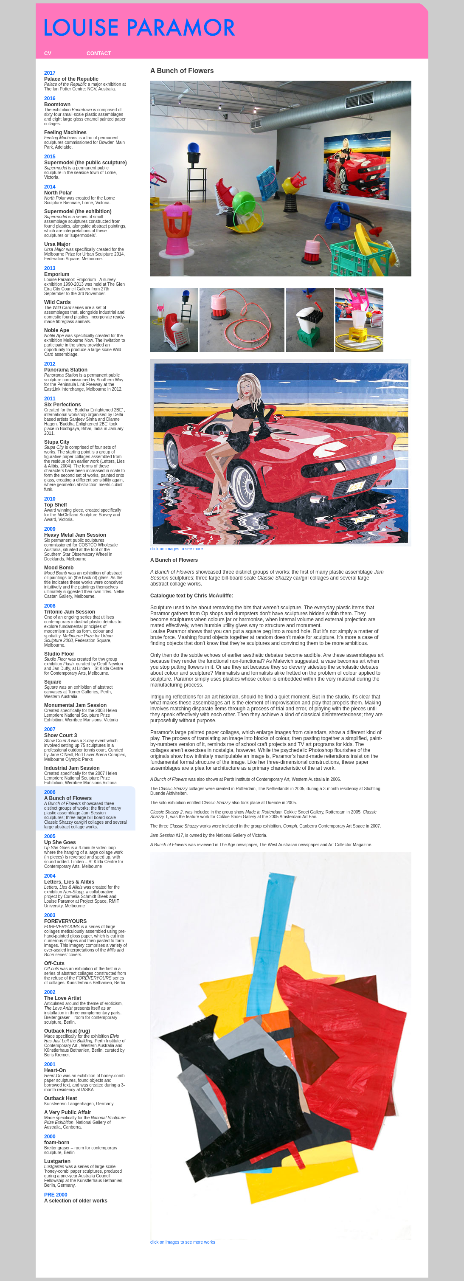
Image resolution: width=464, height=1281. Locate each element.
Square (53, 682)
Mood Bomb (58, 568)
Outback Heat (60, 1098)
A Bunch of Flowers (68, 798)
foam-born (56, 1143)
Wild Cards (57, 302)
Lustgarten (57, 1161)
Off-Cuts (54, 963)
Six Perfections (62, 405)
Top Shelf (55, 505)
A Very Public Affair (67, 1112)
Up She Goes (60, 842)
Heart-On (55, 1070)
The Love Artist (62, 998)
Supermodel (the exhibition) (78, 211)
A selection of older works (75, 1201)
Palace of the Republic (71, 79)
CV (47, 53)
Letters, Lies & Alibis (69, 882)
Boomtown (57, 104)
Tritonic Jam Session (69, 612)
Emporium (56, 274)
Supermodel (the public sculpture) (85, 163)
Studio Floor (59, 654)
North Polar (58, 193)
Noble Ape (56, 330)
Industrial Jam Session (72, 768)
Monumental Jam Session (75, 705)
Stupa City (56, 442)
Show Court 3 (60, 735)
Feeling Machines (65, 132)
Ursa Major (57, 244)
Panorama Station (65, 370)
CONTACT (99, 53)
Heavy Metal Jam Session (75, 535)
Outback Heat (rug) (67, 1031)
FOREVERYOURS (65, 921)
